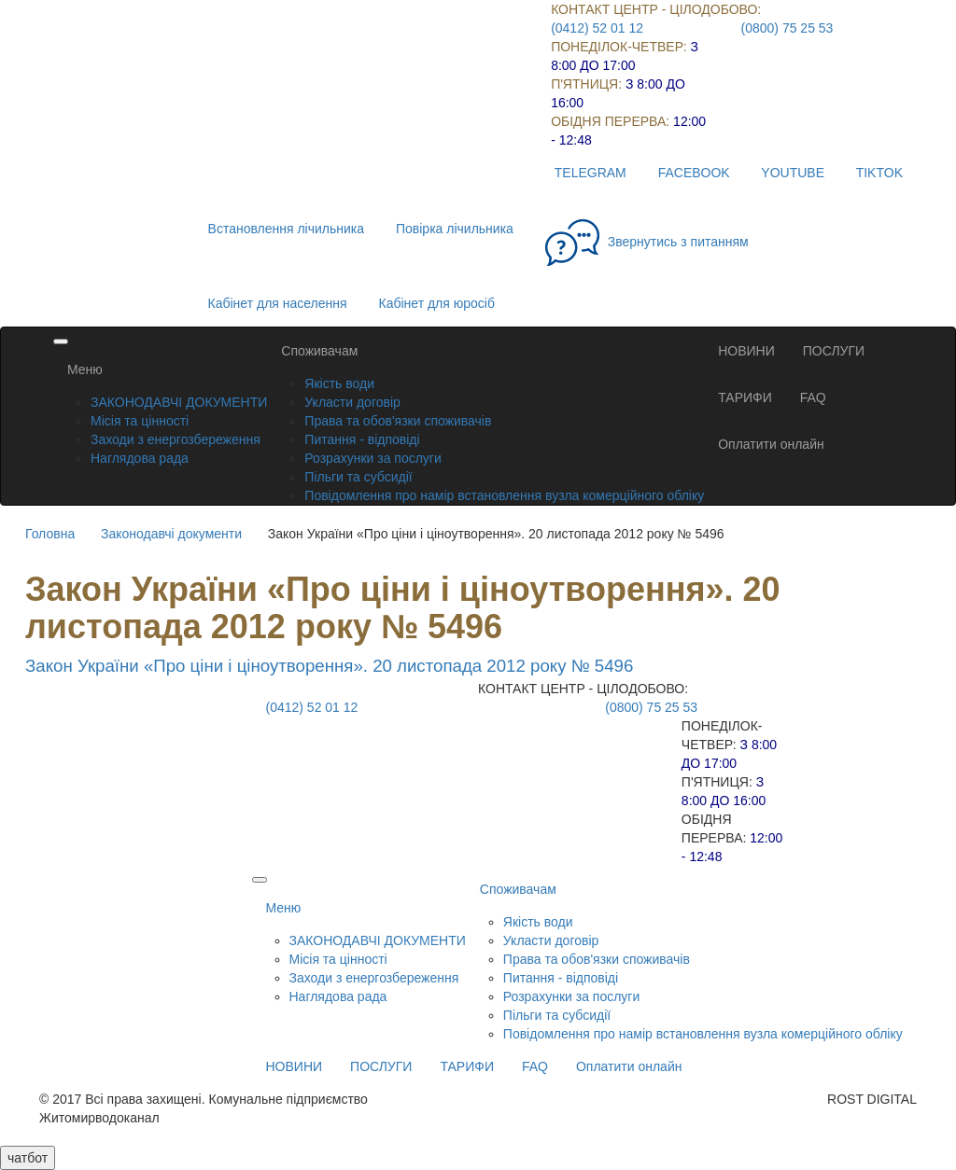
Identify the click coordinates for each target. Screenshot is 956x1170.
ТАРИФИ (745, 397)
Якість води (339, 383)
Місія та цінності (140, 420)
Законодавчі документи (171, 533)
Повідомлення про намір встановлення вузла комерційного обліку (504, 495)
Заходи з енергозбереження (175, 439)
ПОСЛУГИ (834, 350)
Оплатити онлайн (771, 444)
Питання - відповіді (361, 439)
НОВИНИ (746, 350)
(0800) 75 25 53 (787, 28)
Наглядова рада (140, 458)
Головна (50, 533)
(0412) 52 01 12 (597, 28)
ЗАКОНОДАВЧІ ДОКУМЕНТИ (179, 402)
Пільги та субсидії (358, 476)
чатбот (27, 1157)
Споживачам (319, 350)
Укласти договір (352, 402)
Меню (85, 369)
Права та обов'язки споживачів (397, 420)
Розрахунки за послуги (372, 458)
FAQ (813, 397)
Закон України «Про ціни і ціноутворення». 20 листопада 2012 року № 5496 (329, 666)
